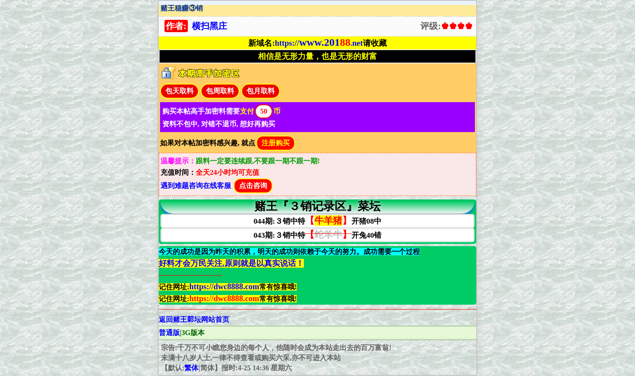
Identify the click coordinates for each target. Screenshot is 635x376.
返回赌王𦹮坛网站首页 (194, 319)
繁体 (191, 368)
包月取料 (261, 91)
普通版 (169, 332)
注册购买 (275, 143)
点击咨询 (253, 185)
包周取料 (220, 91)
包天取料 (179, 91)
